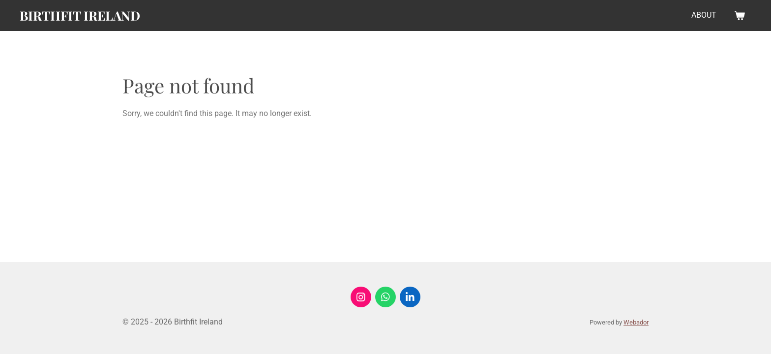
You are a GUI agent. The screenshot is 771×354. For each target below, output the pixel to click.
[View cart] (739, 15)
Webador (636, 322)
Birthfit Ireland (80, 15)
